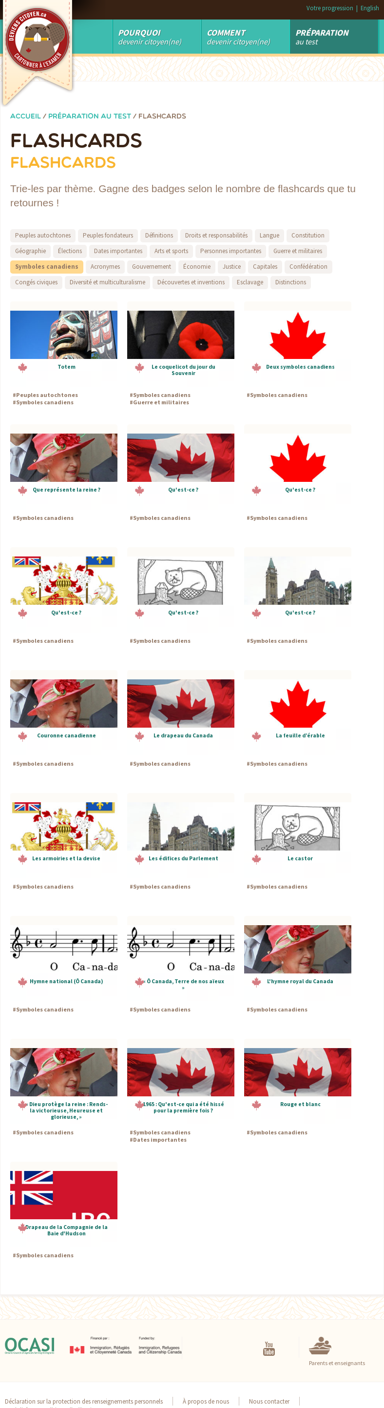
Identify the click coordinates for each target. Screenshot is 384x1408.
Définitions (159, 235)
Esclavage (250, 282)
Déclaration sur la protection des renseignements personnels (84, 1401)
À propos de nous (206, 1401)
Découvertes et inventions (191, 282)
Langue (269, 235)
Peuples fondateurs (108, 235)
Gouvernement (151, 266)
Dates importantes (118, 251)
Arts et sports (171, 251)
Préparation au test (89, 116)
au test (321, 36)
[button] (63, 344)
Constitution (308, 235)
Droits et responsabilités (216, 235)
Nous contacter (269, 1401)
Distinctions (290, 282)
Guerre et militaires (297, 251)
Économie (197, 266)
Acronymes (105, 266)
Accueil (25, 116)
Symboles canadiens (46, 266)
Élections (70, 251)
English (370, 8)
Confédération (308, 266)
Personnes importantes (230, 251)
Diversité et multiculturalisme (107, 282)
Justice (232, 266)
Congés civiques (36, 282)
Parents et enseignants (337, 1363)
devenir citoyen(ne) (238, 36)
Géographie (30, 251)
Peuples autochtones (43, 235)
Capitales (265, 266)
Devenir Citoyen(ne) (149, 36)
